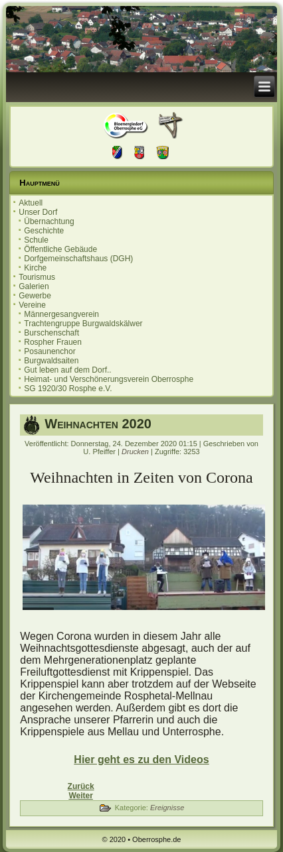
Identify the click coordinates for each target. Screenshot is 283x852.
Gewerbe (35, 295)
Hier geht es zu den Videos (141, 759)
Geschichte (44, 230)
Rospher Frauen (53, 342)
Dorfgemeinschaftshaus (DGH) (78, 258)
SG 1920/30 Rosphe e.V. (68, 388)
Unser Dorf (38, 212)
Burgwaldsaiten (51, 360)
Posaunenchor (49, 351)
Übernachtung (49, 221)
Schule (36, 240)
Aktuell (31, 203)
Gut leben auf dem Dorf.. (67, 370)
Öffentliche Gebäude (60, 249)
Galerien (33, 286)
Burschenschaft (51, 332)
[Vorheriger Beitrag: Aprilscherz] (81, 786)
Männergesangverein (61, 314)
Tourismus (37, 277)
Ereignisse (167, 808)
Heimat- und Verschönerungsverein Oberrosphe (108, 379)
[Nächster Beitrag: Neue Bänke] (80, 795)
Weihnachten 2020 (98, 423)
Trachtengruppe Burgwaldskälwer (83, 323)
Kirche (35, 268)
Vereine (32, 305)
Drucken (136, 452)
